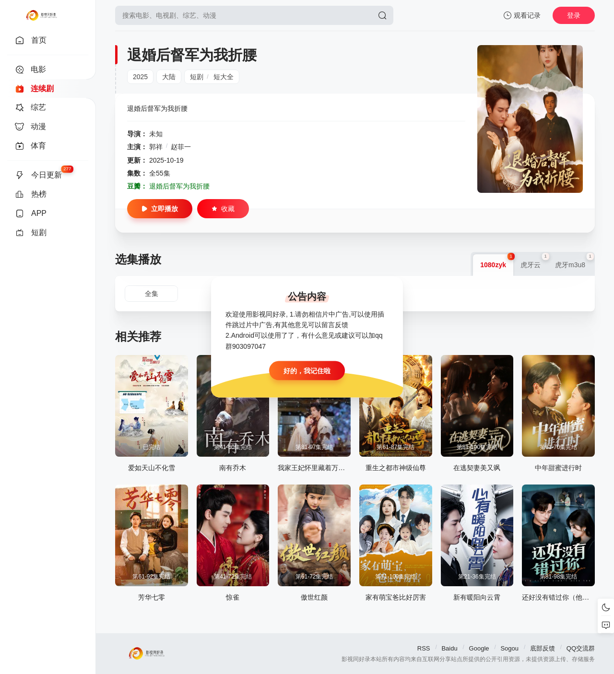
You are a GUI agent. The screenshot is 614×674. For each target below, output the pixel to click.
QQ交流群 (581, 648)
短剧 (196, 77)
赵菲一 (181, 147)
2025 (140, 77)
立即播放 (160, 209)
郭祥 (156, 147)
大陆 (169, 77)
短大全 (223, 77)
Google (479, 648)
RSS (423, 648)
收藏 (223, 209)
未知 (156, 134)
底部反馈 (542, 648)
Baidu (449, 648)
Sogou (509, 648)
